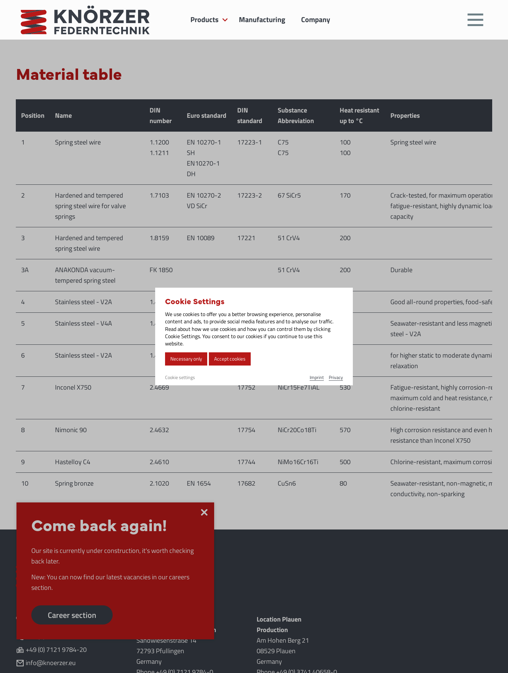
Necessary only (186, 359)
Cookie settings (180, 377)
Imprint (317, 377)
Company (315, 19)
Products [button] (204, 19)
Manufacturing (262, 19)
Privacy (336, 377)
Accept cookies (229, 359)
